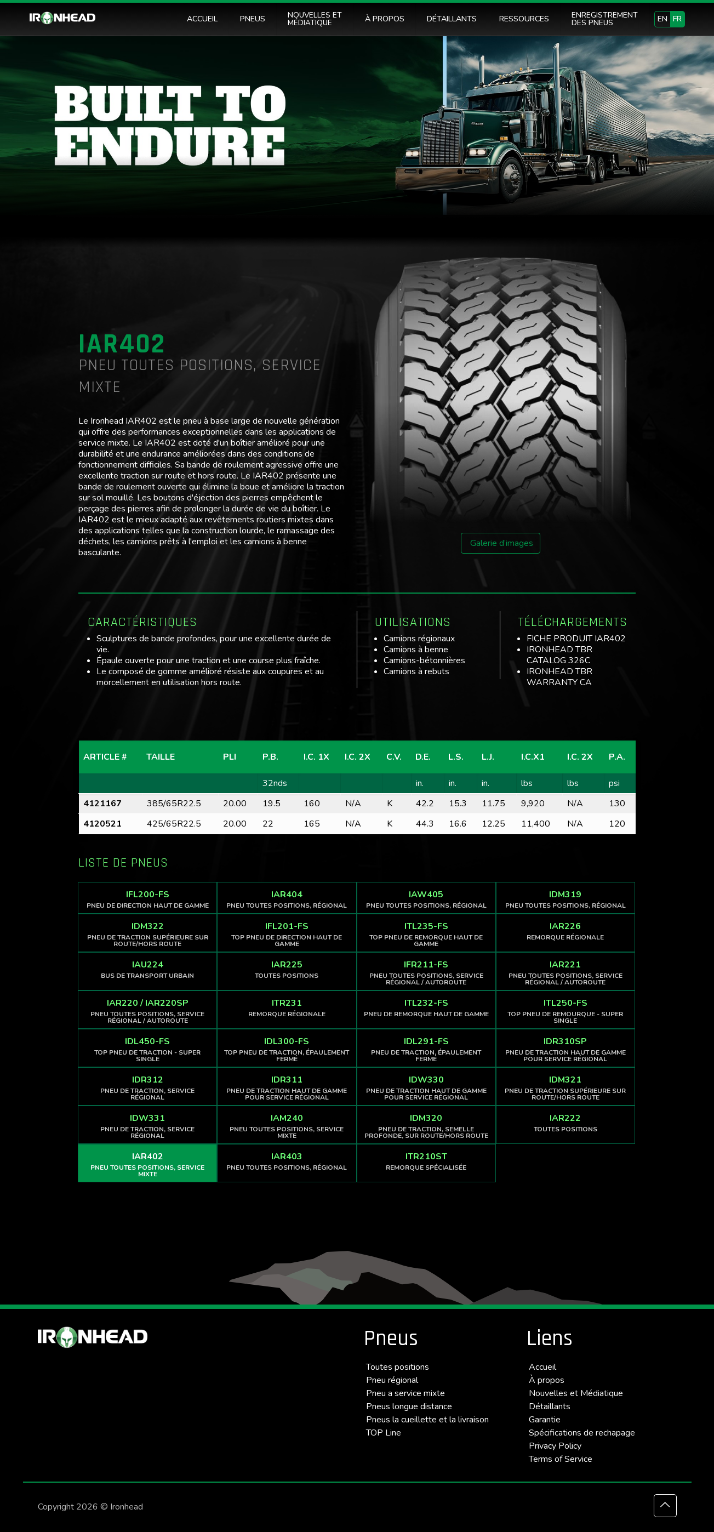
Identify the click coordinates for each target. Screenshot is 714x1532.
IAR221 (565, 973)
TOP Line (383, 1433)
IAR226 (565, 931)
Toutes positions (397, 1367)
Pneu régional (392, 1380)
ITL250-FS (565, 1011)
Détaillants (549, 1406)
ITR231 (286, 1007)
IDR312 (147, 1088)
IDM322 (147, 934)
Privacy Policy (555, 1446)
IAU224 (147, 969)
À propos (546, 1380)
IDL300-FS (286, 1049)
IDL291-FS (426, 1049)
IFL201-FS (286, 934)
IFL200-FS (147, 899)
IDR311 (286, 1088)
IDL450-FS (147, 1049)
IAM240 (286, 1126)
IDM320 (426, 1126)
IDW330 (426, 1088)
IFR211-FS (426, 973)
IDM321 (565, 1088)
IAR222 (565, 1123)
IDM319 (565, 899)
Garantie (545, 1420)
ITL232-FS (426, 1007)
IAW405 (426, 899)
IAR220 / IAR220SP (147, 1011)
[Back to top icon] (665, 1505)
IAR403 (286, 1161)
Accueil (542, 1367)
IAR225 (286, 969)
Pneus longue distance (409, 1406)
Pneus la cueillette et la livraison (427, 1420)
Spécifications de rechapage (582, 1433)
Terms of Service (560, 1459)
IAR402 (147, 1164)
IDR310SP (565, 1049)
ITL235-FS (426, 934)
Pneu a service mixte (405, 1393)
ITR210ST (426, 1161)
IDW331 (147, 1126)
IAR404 (286, 899)
